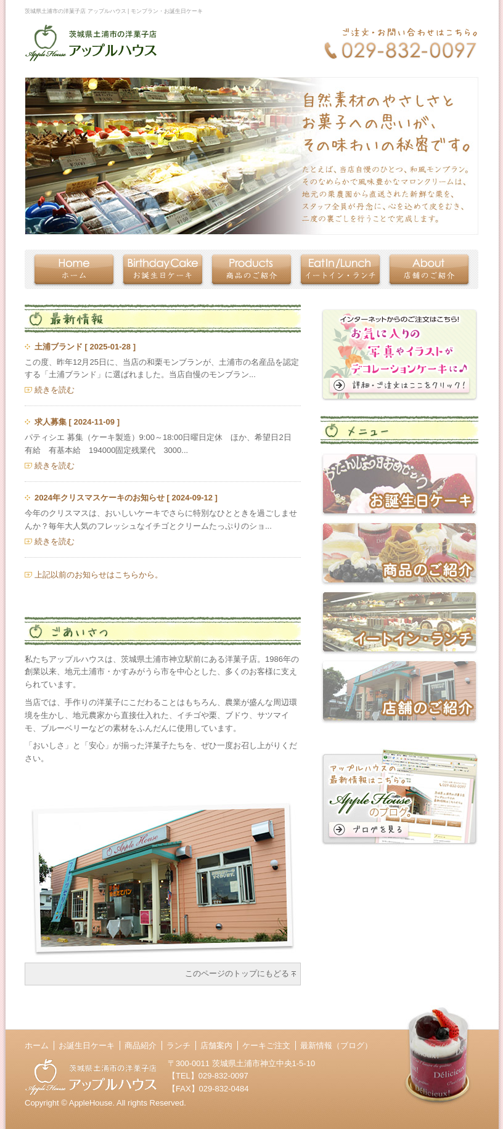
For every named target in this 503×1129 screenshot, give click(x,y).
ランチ (178, 1045)
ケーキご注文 (266, 1045)
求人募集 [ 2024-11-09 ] (77, 421)
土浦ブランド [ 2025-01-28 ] (85, 346)
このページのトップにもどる (237, 973)
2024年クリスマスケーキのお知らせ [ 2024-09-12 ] (126, 497)
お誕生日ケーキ (87, 1045)
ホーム (37, 1045)
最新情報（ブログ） (336, 1045)
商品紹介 (141, 1045)
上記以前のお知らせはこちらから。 (99, 574)
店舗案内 (216, 1045)
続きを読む (55, 389)
